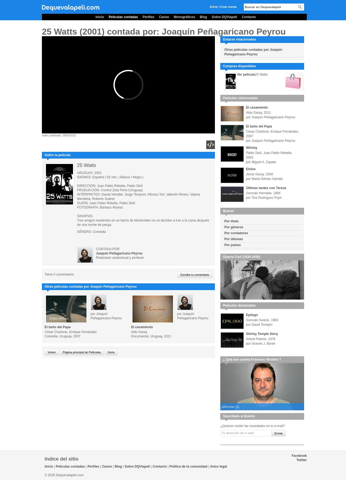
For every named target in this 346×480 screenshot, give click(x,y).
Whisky (251, 148)
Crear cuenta (228, 6)
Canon (164, 17)
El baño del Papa (58, 327)
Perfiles (148, 17)
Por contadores (236, 233)
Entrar (214, 6)
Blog (203, 17)
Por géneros (233, 227)
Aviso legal (218, 466)
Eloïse (250, 169)
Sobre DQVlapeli (224, 17)
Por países (232, 245)
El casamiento (142, 327)
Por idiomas (233, 239)
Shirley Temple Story (262, 334)
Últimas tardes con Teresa (266, 188)
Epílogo (252, 315)
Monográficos (184, 17)
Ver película (246, 74)
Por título (231, 221)
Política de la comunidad (188, 466)
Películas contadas (123, 17)
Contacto (249, 17)
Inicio (100, 17)
